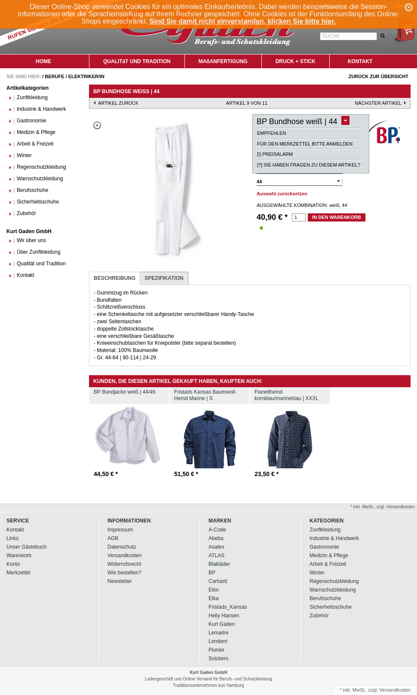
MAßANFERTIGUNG (223, 61)
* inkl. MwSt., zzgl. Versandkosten (382, 506)
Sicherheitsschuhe (34, 202)
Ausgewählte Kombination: (292, 205)
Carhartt (217, 581)
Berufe (54, 76)
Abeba (216, 538)
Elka (213, 598)
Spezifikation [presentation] (163, 278)
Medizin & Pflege (32, 132)
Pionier (216, 650)
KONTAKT (360, 61)
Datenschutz (121, 547)
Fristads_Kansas (227, 607)
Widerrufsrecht (124, 564)
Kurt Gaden (221, 624)
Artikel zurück (118, 103)
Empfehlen (271, 133)
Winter (20, 155)
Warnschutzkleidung (36, 179)
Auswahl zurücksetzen (282, 193)
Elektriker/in (86, 76)
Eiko (213, 590)
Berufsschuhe (28, 190)
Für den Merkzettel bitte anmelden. (305, 143)
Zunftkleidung (28, 97)
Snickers (218, 659)
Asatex (216, 547)
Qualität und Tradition (37, 264)
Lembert (217, 641)
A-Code (217, 530)
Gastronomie (27, 121)
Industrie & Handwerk (37, 109)
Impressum (120, 530)
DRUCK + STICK (296, 61)
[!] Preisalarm (275, 154)
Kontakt (21, 275)
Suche (331, 36)
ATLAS (216, 555)
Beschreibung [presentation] (114, 278)
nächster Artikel (378, 103)
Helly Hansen (223, 616)
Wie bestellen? (124, 573)
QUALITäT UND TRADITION (137, 61)
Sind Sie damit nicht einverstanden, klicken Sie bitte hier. (243, 21)
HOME (43, 61)
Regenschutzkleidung (37, 167)
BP (211, 573)
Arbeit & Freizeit (31, 144)
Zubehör (22, 213)
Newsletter (119, 581)
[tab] (114, 278)
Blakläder (219, 564)
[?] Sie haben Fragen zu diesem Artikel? (308, 164)
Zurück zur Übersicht (378, 76)
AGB (112, 538)
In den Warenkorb (336, 217)
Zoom (97, 125)
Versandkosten (124, 555)
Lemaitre (218, 633)
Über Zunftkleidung (34, 252)
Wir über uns (27, 240)
